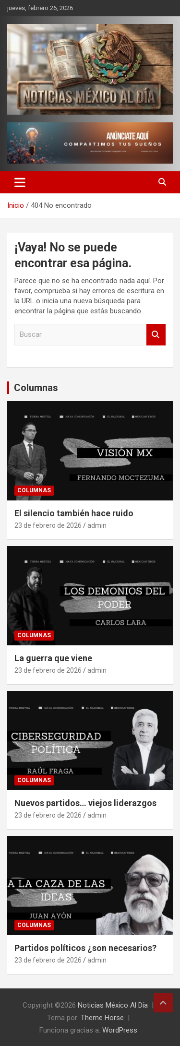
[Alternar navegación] (20, 182)
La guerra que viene (53, 658)
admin (97, 525)
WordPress (119, 1030)
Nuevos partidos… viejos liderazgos (85, 803)
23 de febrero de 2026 (48, 525)
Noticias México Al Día (113, 1005)
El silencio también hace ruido (73, 513)
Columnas (36, 387)
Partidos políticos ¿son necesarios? (85, 948)
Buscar (156, 334)
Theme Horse (102, 1017)
